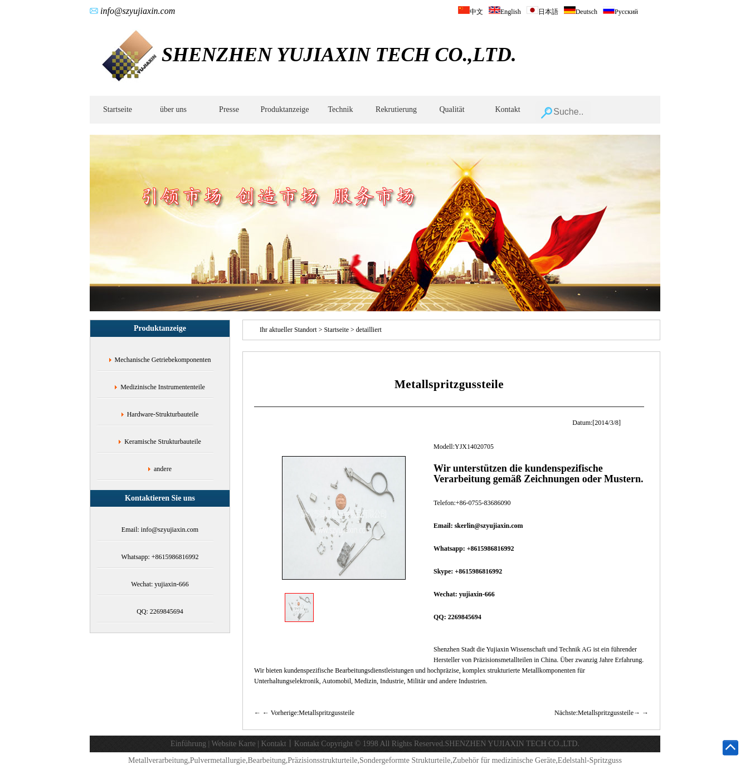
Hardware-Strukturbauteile (163, 414)
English (505, 12)
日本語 (542, 12)
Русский (620, 12)
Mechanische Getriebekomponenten (163, 360)
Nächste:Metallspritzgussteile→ (597, 713)
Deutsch (580, 12)
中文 (470, 12)
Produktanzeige (284, 109)
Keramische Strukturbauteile (162, 441)
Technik (340, 109)
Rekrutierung (396, 109)
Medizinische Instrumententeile (162, 387)
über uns (173, 109)
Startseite (117, 109)
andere (163, 469)
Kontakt (507, 109)
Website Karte (233, 743)
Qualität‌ (451, 109)
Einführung (188, 743)
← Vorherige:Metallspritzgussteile (308, 713)
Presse (229, 109)
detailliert (369, 330)
